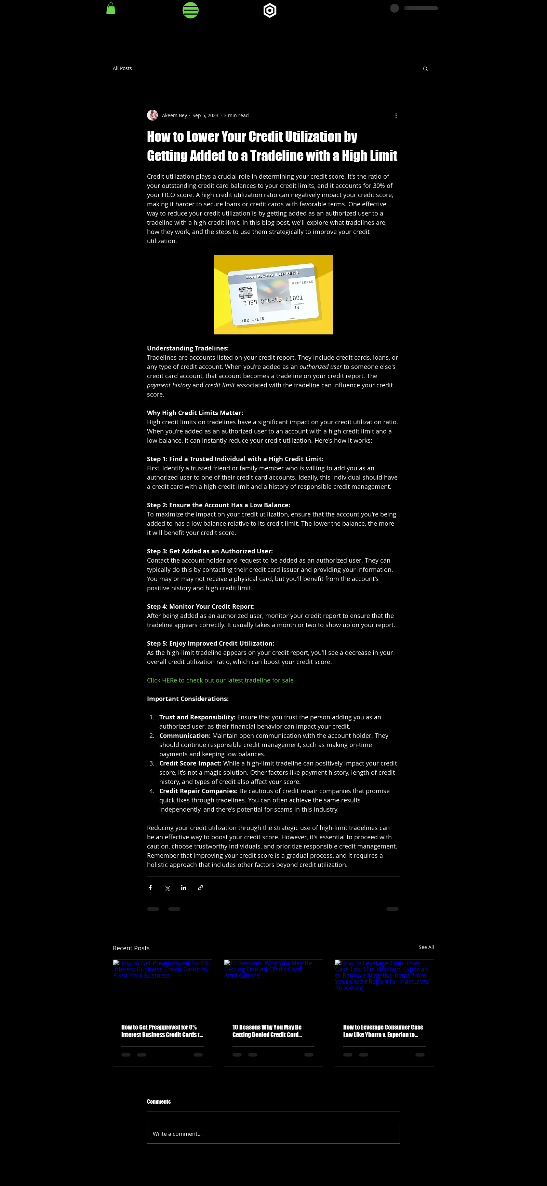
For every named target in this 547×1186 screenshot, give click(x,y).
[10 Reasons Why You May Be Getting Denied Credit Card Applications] (273, 987)
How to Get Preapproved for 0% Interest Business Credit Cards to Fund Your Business (162, 1030)
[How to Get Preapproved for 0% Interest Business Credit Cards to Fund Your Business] (162, 987)
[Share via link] (200, 887)
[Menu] (191, 10)
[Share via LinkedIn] (184, 887)
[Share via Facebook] (150, 887)
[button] (111, 8)
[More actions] (396, 115)
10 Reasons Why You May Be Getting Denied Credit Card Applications (267, 1030)
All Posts (122, 68)
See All (426, 947)
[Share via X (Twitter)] (167, 887)
